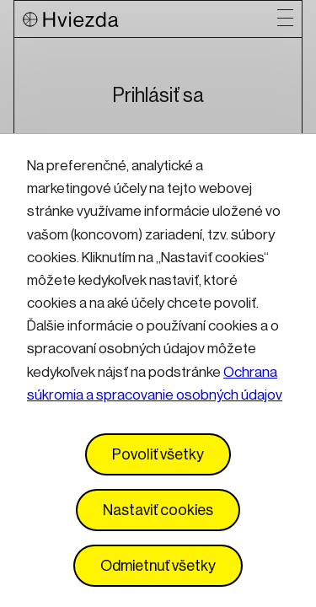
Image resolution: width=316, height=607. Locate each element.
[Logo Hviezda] (150, 19)
